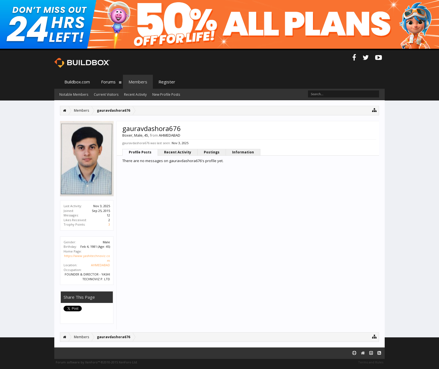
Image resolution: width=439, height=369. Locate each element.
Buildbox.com (77, 82)
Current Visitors (106, 94)
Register (166, 82)
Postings (212, 152)
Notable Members (73, 94)
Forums (108, 82)
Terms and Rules (370, 362)
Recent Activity (177, 152)
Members (138, 82)
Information (243, 152)
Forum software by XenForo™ (97, 362)
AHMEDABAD (100, 265)
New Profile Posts (166, 94)
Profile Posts (140, 152)
